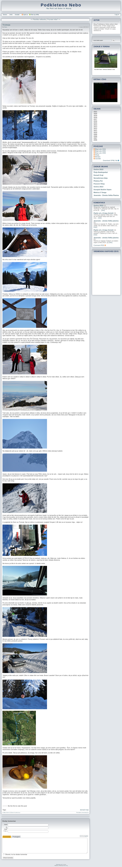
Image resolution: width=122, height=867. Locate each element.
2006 (95, 140)
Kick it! (7, 812)
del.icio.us (17, 812)
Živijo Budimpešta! (101, 172)
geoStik (98, 158)
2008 (95, 136)
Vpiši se (25, 14)
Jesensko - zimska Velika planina (106, 195)
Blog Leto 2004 (100, 149)
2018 (95, 117)
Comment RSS (100, 245)
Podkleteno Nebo (61, 5)
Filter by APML (35, 14)
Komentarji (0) (85, 812)
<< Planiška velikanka (38, 19)
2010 (95, 132)
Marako (97, 157)
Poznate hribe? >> (53, 19)
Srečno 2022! (99, 169)
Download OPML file (111, 160)
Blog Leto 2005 (100, 151)
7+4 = (5, 831)
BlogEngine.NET (59, 864)
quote (86, 836)
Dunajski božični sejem (102, 189)
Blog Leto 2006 (100, 153)
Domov (5, 14)
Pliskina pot (98, 181)
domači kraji (84, 810)
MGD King (65, 865)
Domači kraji (98, 175)
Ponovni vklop (99, 184)
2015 (95, 123)
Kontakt (17, 14)
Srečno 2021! (99, 187)
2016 (95, 121)
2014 (95, 125)
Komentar (6, 837)
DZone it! (12, 812)
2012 (95, 129)
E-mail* (6, 828)
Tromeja (6, 25)
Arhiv (11, 14)
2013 (95, 127)
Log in (117, 14)
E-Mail (3, 812)
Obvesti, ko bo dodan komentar (16, 854)
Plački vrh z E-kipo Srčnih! (104, 213)
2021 (95, 112)
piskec (5, 27)
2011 (95, 130)
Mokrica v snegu (100, 192)
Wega (97, 155)
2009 (95, 134)
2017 (95, 119)
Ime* (6, 824)
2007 (95, 138)
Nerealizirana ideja (101, 178)
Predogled (16, 837)
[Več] (103, 210)
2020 (95, 113)
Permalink (78, 812)
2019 (95, 115)
